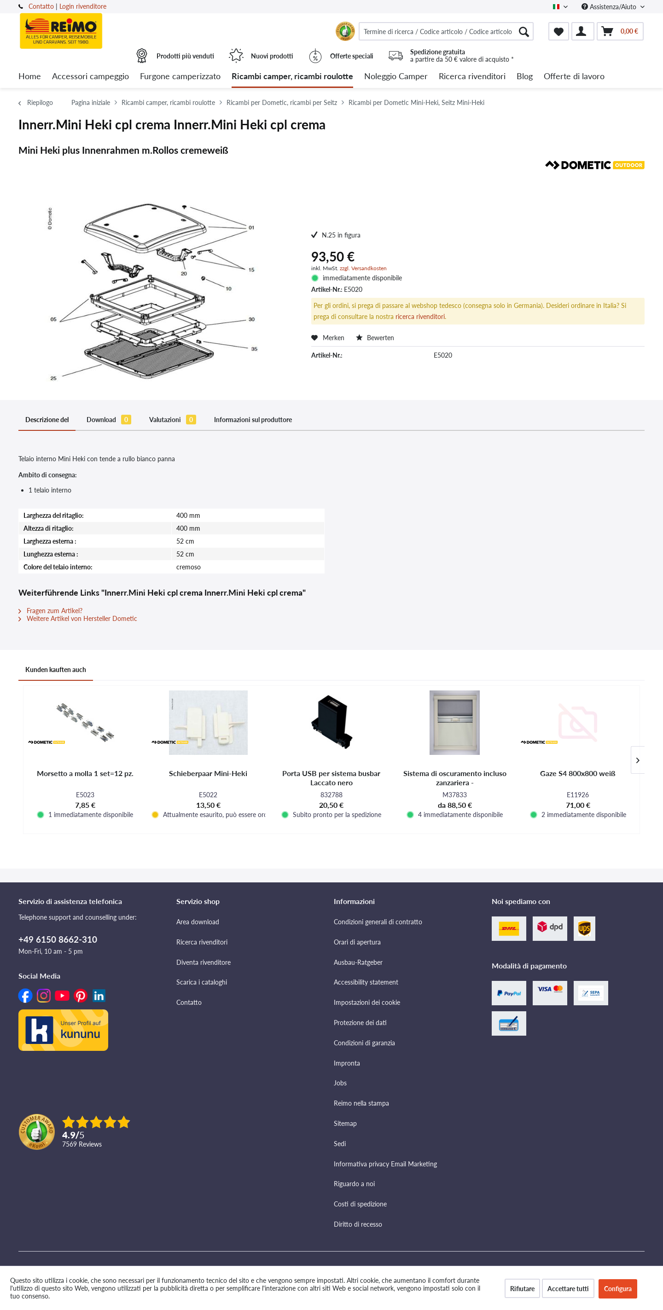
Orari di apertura (357, 942)
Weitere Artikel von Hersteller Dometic (77, 618)
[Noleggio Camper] (396, 76)
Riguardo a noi (354, 1184)
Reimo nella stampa (361, 1103)
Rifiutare (522, 1289)
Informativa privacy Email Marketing (385, 1164)
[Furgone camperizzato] (180, 76)
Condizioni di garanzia (364, 1043)
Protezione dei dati (360, 1022)
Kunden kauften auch (55, 669)
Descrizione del (47, 419)
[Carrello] (620, 31)
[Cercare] (524, 31)
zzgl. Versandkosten (363, 268)
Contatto (41, 6)
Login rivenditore (82, 6)
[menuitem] (446, 31)
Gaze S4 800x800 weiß (578, 773)
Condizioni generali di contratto (378, 922)
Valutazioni (172, 419)
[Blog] (525, 76)
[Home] (29, 76)
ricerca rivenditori (420, 316)
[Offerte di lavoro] (574, 76)
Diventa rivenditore (203, 962)
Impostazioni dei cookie (367, 1002)
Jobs (340, 1083)
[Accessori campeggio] (90, 76)
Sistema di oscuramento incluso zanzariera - (454, 778)
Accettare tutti (568, 1289)
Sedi (340, 1144)
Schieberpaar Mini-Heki (208, 773)
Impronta (347, 1063)
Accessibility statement (366, 982)
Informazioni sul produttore (253, 419)
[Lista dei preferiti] (558, 31)
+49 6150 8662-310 (57, 939)
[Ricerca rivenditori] (472, 76)
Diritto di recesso (358, 1224)
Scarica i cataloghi (201, 982)
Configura (618, 1289)
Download (109, 419)
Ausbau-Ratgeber (358, 962)
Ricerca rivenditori (201, 942)
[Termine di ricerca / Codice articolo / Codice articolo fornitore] (446, 31)
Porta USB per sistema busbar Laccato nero (331, 778)
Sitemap (345, 1123)
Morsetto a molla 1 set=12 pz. (85, 773)
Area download (197, 922)
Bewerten (375, 338)
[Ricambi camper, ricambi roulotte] (292, 76)
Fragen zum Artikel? (50, 610)
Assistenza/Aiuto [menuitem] (610, 7)
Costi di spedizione (360, 1204)
